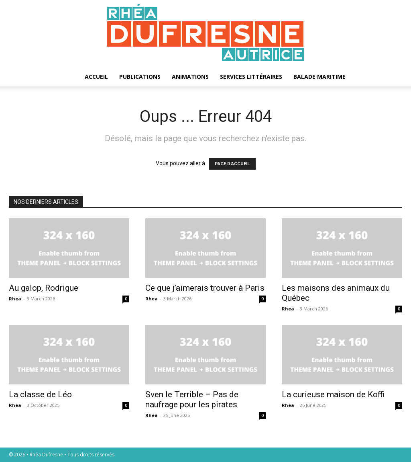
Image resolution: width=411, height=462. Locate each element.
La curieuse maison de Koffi (333, 394)
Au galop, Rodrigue (43, 288)
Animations (190, 76)
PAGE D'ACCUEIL (232, 163)
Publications (140, 76)
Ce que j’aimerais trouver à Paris (205, 288)
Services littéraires (251, 76)
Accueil (96, 76)
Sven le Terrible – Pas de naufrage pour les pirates (191, 399)
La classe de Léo (40, 394)
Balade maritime (319, 76)
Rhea (15, 299)
